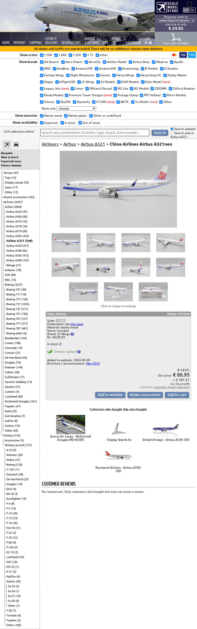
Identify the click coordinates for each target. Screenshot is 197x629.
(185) (18, 625)
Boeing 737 (13, 304)
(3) (16, 493)
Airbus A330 (14, 245)
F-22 (9, 532)
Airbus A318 (14, 226)
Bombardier (12, 338)
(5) (22, 440)
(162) (31, 197)
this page (77, 324)
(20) (20, 454)
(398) (29, 240)
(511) (24, 309)
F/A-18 (10, 527)
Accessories (12, 440)
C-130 (10, 469)
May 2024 (93, 363)
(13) (15, 192)
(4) (17, 391)
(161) (33, 401)
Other (9, 192)
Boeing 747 (13, 309)
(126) (24, 299)
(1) (17, 566)
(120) (19, 464)
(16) (13, 508)
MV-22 (10, 566)
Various (8, 172)
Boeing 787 (13, 328)
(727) (28, 445)
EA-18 (10, 493)
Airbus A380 (14, 260)
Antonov (10, 270)
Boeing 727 (13, 299)
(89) (13, 274)
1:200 (60, 320)
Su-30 (12, 600)
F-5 (8, 508)
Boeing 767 (13, 318)
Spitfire (11, 576)
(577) (24, 323)
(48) (23, 289)
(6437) (19, 202)
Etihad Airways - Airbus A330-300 (166, 439)
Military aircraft (15, 445)
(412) (25, 255)
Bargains (7, 153)
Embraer (10, 367)
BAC (8, 279)
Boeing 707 (13, 289)
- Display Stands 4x (118, 439)
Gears (9, 187)
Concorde (11, 347)
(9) (14, 450)
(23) (26, 479)
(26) (15, 513)
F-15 (9, 518)
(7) (23, 416)
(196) (24, 313)
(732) (17, 435)
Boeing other (14, 333)
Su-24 (12, 591)
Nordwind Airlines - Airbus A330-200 (118, 469)
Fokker (9, 372)
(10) (23, 294)
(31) (18, 527)
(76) (18, 362)
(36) (15, 523)
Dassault (12, 474)
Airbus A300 (14, 216)
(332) (25, 236)
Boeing (9, 284)
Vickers (10, 425)
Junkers (10, 391)
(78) (18, 270)
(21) (18, 265)
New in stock (9, 157)
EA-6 (9, 489)
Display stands (14, 182)
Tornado (11, 615)
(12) (15, 537)
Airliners (9, 202)
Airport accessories (15, 197)
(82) (24, 250)
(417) (25, 245)
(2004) (18, 206)
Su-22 (12, 586)
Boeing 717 (13, 294)
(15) (13, 177)
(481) (24, 328)
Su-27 (12, 596)
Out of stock (91, 122)
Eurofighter (13, 498)
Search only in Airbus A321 (182, 135)
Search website (185, 129)
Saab (8, 411)
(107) (25, 260)
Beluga (11, 265)
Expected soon (11, 161)
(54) (26, 182)
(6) (25, 333)
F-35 (9, 537)
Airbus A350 (14, 255)
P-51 (9, 571)
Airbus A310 (14, 221)
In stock (69, 122)
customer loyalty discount (171, 387)
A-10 (9, 450)
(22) (14, 411)
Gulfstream (12, 377)
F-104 (10, 547)
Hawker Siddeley (16, 381)
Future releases (11, 165)
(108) (17, 343)
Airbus (9, 206)
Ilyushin (10, 386)
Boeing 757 (13, 313)
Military (8, 435)
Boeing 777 (13, 323)
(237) (24, 318)
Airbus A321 (15, 240)
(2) (16, 547)
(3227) (18, 284)
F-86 (9, 542)
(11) (16, 469)
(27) (17, 386)
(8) (16, 420)
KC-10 (10, 552)
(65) (15, 430)
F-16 (9, 523)
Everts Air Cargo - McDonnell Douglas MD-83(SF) (70, 438)
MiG (9, 561)
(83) (24, 231)
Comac (9, 343)
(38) (20, 474)
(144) (19, 367)
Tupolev (10, 406)
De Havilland (13, 357)
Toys (8, 177)
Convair (10, 352)
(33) (24, 221)
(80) (20, 396)
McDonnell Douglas (17, 401)
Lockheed (11, 396)
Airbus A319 (14, 231)
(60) (24, 216)
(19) (20, 347)
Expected (50, 122)
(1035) (25, 304)
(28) (16, 372)
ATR (8, 274)
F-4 (8, 503)
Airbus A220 (14, 211)
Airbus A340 (14, 250)
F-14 (9, 513)
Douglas (10, 362)
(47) (24, 211)
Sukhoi (9, 420)
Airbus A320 (14, 236)
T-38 (9, 610)
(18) (14, 561)
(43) (24, 357)
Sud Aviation (13, 416)
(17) (15, 187)
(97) (16, 172)
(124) (23, 338)
